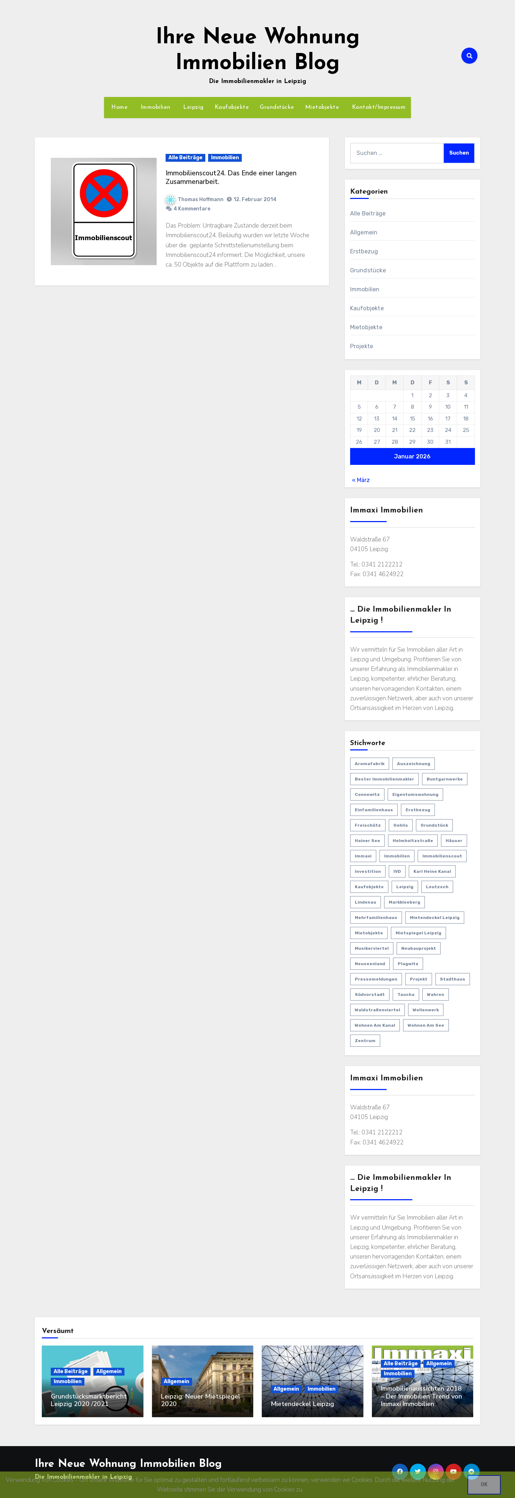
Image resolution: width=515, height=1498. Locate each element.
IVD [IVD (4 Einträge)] (397, 871)
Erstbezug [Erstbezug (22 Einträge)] (418, 809)
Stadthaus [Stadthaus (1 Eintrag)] (452, 979)
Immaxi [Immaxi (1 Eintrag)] (363, 856)
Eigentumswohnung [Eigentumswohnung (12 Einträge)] (415, 794)
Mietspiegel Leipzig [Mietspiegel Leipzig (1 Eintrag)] (418, 932)
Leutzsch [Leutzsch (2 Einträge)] (437, 886)
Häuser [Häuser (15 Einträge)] (454, 840)
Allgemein (364, 232)
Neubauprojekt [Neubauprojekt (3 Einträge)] (418, 948)
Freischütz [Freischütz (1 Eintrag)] (368, 825)
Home (118, 107)
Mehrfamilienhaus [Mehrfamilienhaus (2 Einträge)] (376, 917)
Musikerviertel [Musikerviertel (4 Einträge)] (372, 948)
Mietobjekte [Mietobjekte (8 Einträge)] (369, 932)
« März (361, 480)
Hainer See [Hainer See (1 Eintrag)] (367, 840)
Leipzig (192, 107)
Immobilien (154, 107)
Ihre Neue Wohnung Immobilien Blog (128, 1463)
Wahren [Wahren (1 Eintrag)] (435, 994)
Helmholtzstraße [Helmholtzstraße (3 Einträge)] (413, 840)
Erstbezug (364, 251)
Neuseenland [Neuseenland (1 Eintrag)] (370, 963)
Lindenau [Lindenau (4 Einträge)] (365, 902)
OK (484, 1485)
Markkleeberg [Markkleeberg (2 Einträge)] (404, 902)
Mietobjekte (322, 107)
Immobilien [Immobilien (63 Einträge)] (397, 856)
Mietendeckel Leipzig (302, 1404)
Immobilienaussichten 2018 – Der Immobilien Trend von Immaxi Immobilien (421, 1396)
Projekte (361, 346)
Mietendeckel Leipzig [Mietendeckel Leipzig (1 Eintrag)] (435, 917)
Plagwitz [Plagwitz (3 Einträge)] (408, 963)
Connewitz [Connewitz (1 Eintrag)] (367, 794)
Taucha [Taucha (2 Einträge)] (406, 994)
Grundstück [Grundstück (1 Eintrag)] (434, 825)
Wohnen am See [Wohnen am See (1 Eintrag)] (426, 1025)
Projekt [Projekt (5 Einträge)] (418, 979)
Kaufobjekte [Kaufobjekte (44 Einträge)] (369, 886)
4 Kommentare (191, 209)
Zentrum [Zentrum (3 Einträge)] (365, 1040)
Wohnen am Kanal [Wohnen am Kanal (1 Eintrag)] (375, 1025)
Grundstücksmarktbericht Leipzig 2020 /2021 (89, 1400)
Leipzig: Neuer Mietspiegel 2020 (200, 1400)
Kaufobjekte (232, 107)
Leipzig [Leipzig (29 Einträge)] (404, 886)
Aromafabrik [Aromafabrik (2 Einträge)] (369, 763)
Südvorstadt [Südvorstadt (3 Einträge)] (370, 994)
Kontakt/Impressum (378, 107)
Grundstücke (277, 107)
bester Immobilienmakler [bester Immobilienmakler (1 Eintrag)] (384, 779)
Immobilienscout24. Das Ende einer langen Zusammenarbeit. (231, 178)
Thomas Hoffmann (195, 199)
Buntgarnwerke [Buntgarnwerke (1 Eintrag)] (445, 779)
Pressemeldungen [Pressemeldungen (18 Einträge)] (376, 979)
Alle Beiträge (185, 158)
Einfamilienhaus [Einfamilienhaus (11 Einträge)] (374, 809)
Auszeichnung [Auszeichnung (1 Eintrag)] (413, 763)
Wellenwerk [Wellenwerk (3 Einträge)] (426, 1009)
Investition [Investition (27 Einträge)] (368, 871)
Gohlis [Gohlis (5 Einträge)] (400, 825)
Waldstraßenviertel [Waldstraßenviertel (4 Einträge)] (377, 1009)
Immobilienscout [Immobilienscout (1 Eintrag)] (442, 856)
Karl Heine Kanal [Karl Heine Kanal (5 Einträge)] (432, 871)
